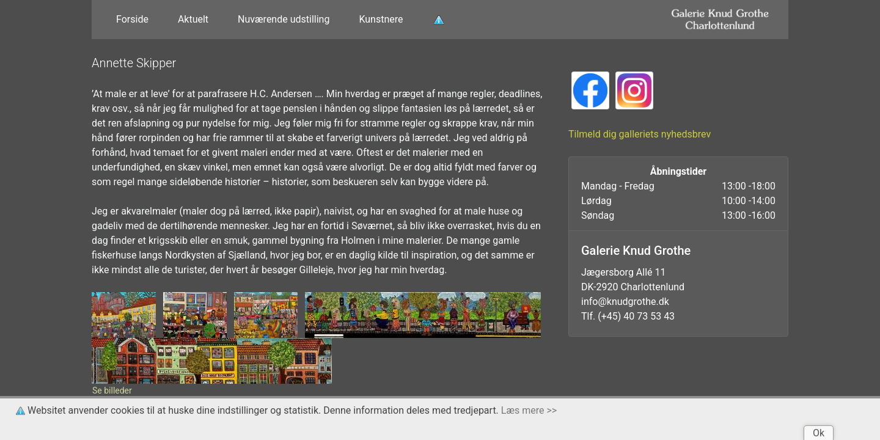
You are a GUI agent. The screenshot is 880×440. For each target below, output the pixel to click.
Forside (132, 19)
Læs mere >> (529, 410)
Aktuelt (193, 19)
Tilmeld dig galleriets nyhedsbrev (639, 134)
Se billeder (112, 390)
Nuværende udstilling (283, 19)
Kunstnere (381, 19)
